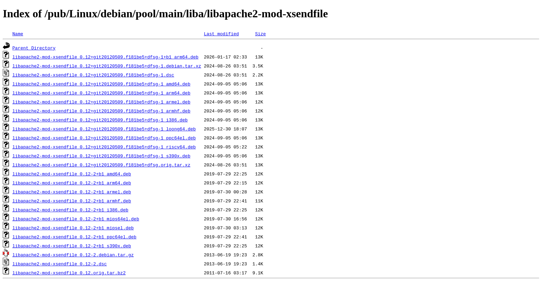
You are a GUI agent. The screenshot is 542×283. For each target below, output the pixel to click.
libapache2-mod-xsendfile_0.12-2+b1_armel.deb (71, 192)
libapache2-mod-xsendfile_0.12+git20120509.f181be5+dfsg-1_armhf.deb (101, 111)
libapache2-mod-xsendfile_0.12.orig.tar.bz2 (69, 273)
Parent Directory (34, 48)
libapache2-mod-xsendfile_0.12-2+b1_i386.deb (70, 210)
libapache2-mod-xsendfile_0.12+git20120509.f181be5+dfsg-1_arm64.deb (101, 93)
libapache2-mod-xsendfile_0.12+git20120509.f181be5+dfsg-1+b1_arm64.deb (105, 57)
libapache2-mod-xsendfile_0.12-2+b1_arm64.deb (71, 183)
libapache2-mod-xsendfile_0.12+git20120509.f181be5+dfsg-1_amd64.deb (101, 84)
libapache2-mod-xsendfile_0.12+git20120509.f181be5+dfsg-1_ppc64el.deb (104, 138)
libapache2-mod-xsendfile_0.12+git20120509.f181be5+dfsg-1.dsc (93, 75)
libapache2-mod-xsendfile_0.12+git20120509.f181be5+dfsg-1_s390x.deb (101, 156)
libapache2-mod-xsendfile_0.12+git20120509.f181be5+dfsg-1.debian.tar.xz (106, 66)
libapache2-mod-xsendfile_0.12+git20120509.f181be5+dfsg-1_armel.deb (101, 102)
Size (260, 33)
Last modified (221, 33)
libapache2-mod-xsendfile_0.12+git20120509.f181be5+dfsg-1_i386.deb (100, 120)
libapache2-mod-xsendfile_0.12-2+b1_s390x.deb (71, 246)
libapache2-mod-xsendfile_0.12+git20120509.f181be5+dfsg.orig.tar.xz (101, 165)
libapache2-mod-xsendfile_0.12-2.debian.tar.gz (73, 255)
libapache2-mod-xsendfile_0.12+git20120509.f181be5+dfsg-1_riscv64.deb (104, 147)
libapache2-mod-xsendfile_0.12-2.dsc (59, 264)
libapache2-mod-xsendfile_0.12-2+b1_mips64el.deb (75, 219)
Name (17, 33)
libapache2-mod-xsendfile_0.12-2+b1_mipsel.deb (73, 228)
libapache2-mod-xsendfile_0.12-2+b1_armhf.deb (71, 201)
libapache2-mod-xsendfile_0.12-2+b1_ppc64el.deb (74, 237)
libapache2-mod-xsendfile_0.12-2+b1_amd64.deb (71, 174)
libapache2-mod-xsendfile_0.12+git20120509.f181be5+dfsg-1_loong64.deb (104, 129)
